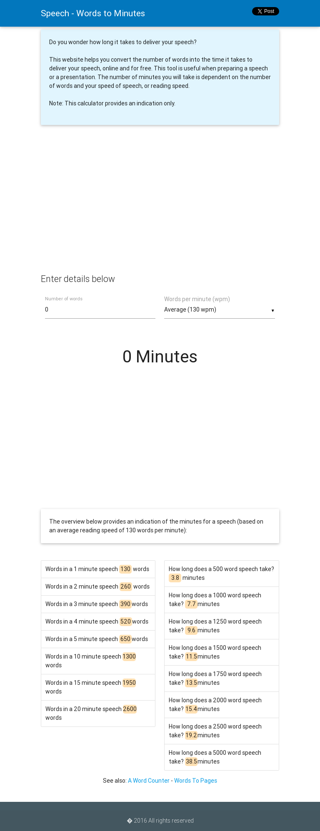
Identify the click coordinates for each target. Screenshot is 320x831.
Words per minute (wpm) (197, 299)
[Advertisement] (160, 205)
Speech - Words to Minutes (93, 13)
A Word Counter (149, 780)
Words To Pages (195, 780)
